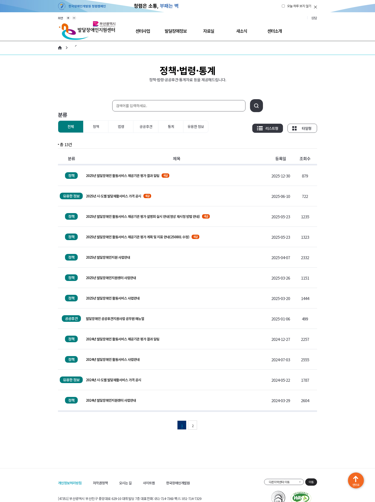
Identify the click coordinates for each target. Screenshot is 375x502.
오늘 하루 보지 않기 (299, 6)
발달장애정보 (176, 31)
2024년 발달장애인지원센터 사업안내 (111, 400)
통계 (171, 126)
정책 (96, 126)
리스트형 (271, 128)
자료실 (208, 31)
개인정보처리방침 (70, 482)
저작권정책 (100, 482)
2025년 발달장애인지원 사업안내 (108, 257)
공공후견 (146, 126)
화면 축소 (74, 18)
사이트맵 (149, 482)
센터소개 (274, 31)
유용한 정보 (196, 126)
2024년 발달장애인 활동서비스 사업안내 (113, 359)
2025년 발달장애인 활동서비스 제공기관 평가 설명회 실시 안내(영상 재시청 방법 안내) (143, 216)
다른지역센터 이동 (279, 482)
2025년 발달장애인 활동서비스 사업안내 (113, 298)
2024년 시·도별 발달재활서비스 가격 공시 (113, 379)
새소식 (241, 31)
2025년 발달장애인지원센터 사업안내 (111, 277)
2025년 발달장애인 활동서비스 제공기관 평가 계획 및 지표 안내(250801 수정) (137, 236)
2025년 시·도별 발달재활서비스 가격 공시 (113, 196)
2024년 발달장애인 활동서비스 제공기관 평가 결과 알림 (122, 339)
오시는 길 (125, 482)
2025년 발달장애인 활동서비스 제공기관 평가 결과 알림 (122, 175)
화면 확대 (68, 18)
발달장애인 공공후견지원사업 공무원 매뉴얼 (115, 318)
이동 (311, 482)
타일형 (306, 128)
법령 (121, 126)
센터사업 (142, 31)
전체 (71, 126)
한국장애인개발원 (178, 482)
